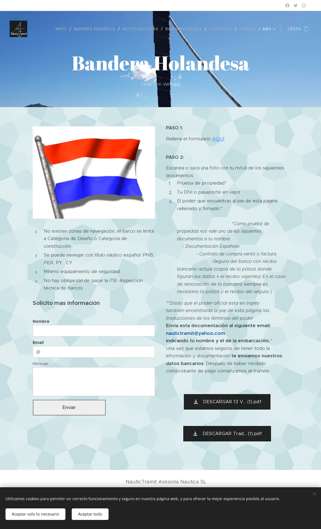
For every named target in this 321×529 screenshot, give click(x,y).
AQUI (218, 139)
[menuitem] (62, 29)
